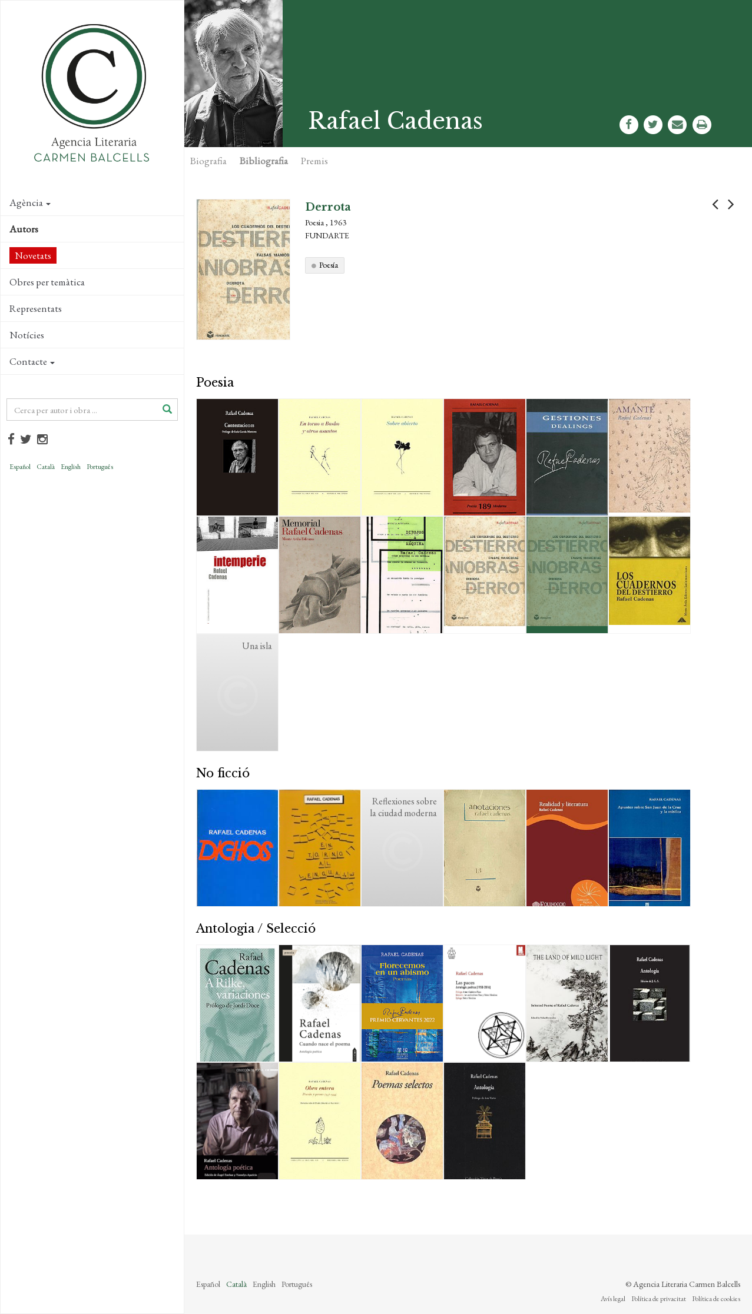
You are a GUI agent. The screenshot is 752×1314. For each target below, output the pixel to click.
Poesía (328, 265)
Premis (314, 160)
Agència (30, 202)
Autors (23, 228)
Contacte (32, 361)
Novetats (33, 255)
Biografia (208, 160)
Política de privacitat (658, 1298)
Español (20, 466)
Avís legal (613, 1298)
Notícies (26, 334)
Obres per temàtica (47, 281)
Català (46, 466)
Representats (35, 308)
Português (100, 466)
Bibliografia (264, 160)
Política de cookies (716, 1298)
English (71, 466)
